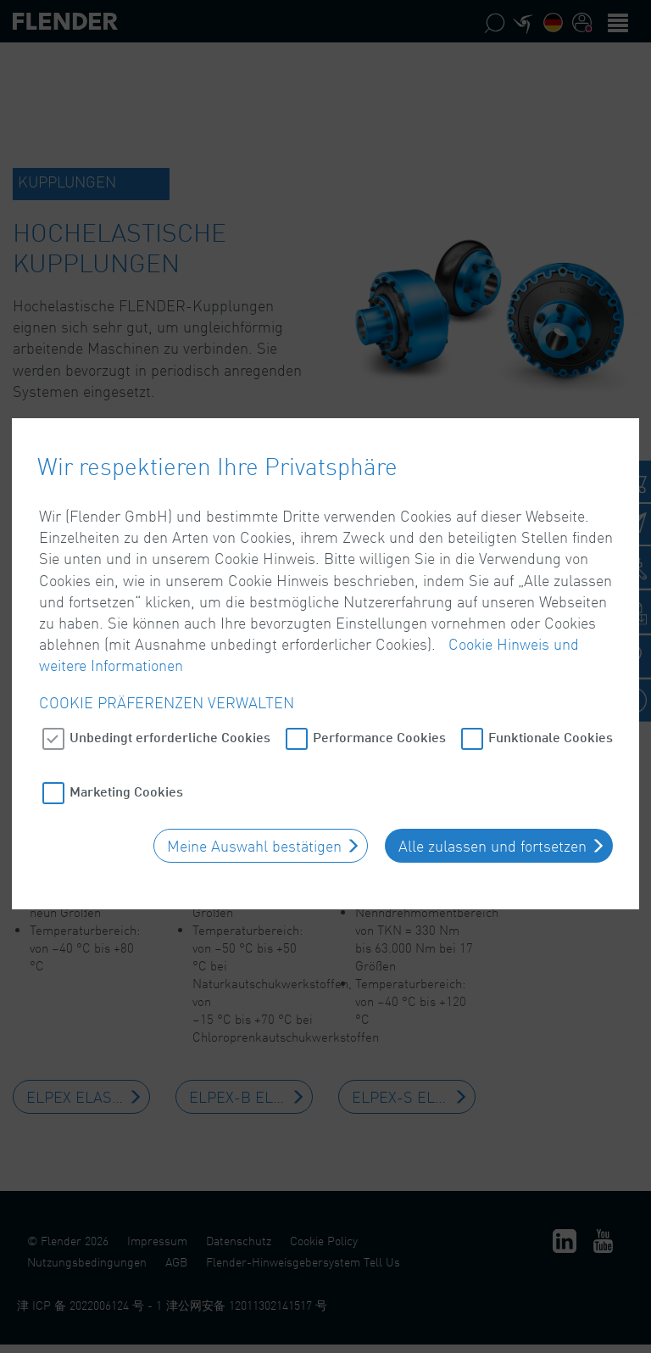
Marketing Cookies (126, 765)
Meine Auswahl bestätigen (254, 819)
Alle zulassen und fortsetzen (492, 819)
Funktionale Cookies (550, 710)
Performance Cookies (379, 710)
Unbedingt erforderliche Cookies (170, 710)
